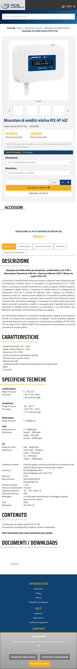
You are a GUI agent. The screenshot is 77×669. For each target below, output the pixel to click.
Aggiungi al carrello (38, 187)
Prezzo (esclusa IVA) (13, 137)
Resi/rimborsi (38, 618)
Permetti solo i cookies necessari (23, 657)
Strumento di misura (33, 28)
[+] (68, 182)
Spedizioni (38, 613)
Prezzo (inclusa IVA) (38, 137)
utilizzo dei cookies (39, 650)
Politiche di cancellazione (38, 602)
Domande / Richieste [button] (38, 193)
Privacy (38, 593)
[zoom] (38, 71)
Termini (38, 597)
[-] (63, 182)
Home (19, 28)
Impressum (38, 588)
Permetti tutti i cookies (39, 663)
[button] (9, 110)
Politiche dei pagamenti (38, 622)
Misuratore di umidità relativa (57, 28)
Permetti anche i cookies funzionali (55, 657)
